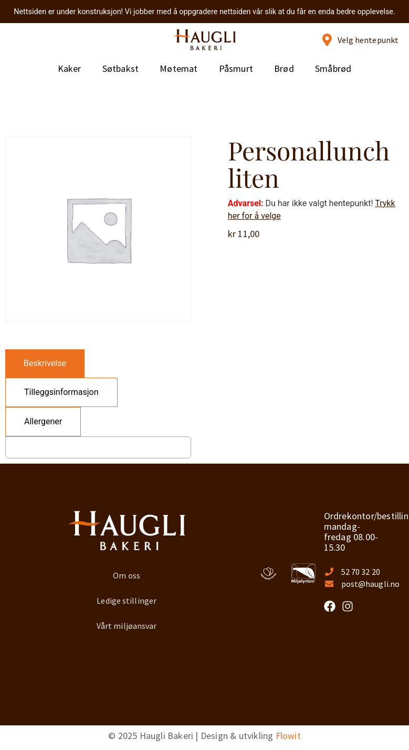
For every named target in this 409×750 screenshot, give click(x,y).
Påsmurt (236, 68)
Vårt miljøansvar (127, 625)
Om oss (126, 575)
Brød (284, 68)
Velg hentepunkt (368, 40)
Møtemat (178, 68)
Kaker (69, 68)
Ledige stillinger (126, 600)
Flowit (288, 736)
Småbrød (333, 68)
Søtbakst (120, 68)
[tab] (45, 363)
